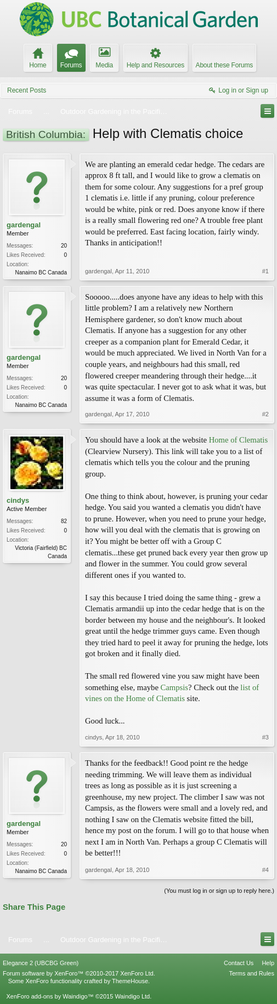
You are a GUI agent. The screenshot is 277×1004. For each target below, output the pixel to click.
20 (64, 246)
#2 (265, 414)
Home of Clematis (238, 439)
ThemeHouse (130, 981)
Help (268, 963)
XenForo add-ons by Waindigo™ (49, 996)
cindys (18, 500)
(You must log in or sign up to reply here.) (219, 890)
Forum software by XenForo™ (79, 973)
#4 (265, 870)
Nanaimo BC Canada (41, 272)
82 (64, 521)
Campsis (175, 687)
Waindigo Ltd (132, 996)
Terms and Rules (251, 973)
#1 (265, 271)
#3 (265, 737)
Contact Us (238, 963)
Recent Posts (26, 90)
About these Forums (224, 65)
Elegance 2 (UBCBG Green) (40, 963)
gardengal (24, 225)
